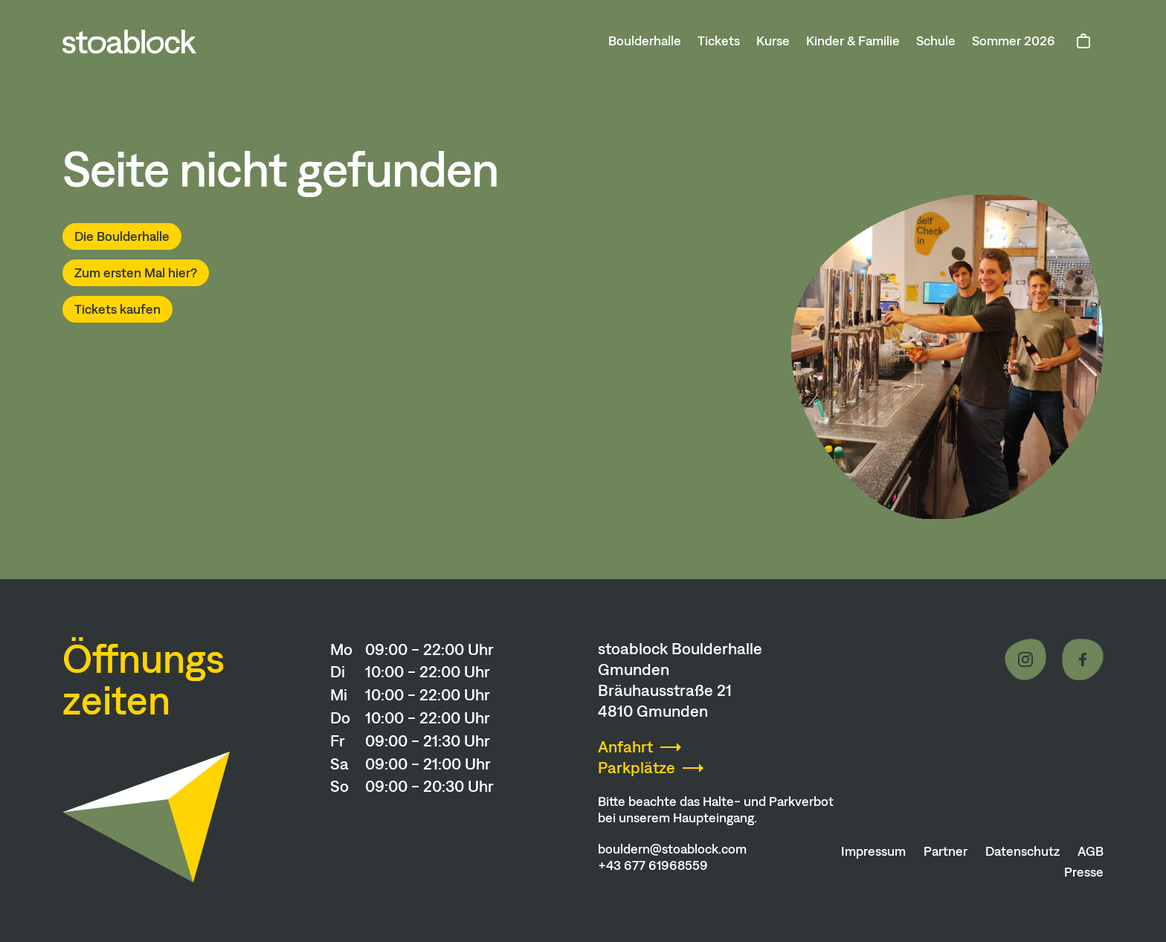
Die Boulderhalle (122, 236)
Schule (936, 40)
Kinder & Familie (853, 40)
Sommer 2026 (1013, 40)
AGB (1091, 851)
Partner (945, 851)
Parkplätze (636, 767)
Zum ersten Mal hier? (135, 272)
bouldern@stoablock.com (672, 849)
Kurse (773, 40)
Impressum (873, 851)
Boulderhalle (644, 40)
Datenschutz (1022, 851)
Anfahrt (625, 747)
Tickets (719, 40)
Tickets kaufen (117, 309)
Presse (1084, 872)
